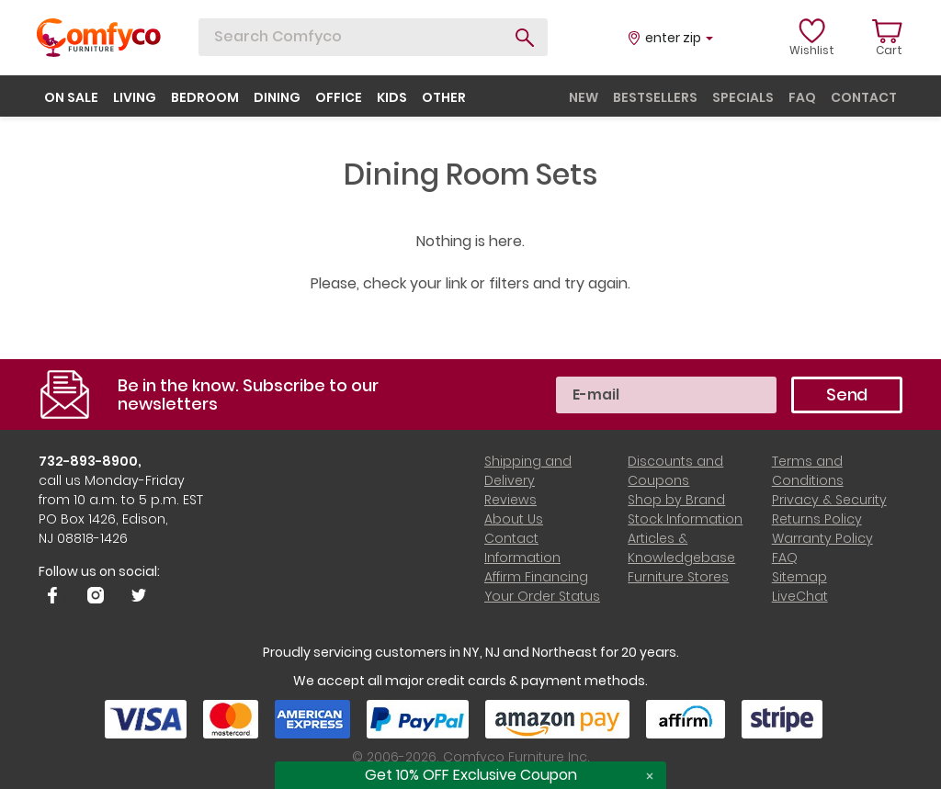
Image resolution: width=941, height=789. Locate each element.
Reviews (510, 499)
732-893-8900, (90, 461)
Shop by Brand (676, 499)
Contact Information (522, 548)
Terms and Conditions (808, 471)
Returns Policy (817, 519)
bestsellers (655, 97)
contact (864, 97)
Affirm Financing (536, 577)
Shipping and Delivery (528, 471)
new (583, 97)
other (444, 97)
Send (846, 394)
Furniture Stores (678, 577)
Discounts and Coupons (675, 471)
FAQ (785, 557)
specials (743, 97)
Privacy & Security (829, 499)
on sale (71, 97)
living (134, 97)
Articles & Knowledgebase (681, 548)
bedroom (205, 97)
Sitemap (799, 577)
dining (277, 97)
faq (802, 97)
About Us (513, 519)
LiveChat (800, 596)
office (338, 97)
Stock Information (685, 519)
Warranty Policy (822, 538)
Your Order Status (542, 596)
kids (392, 97)
